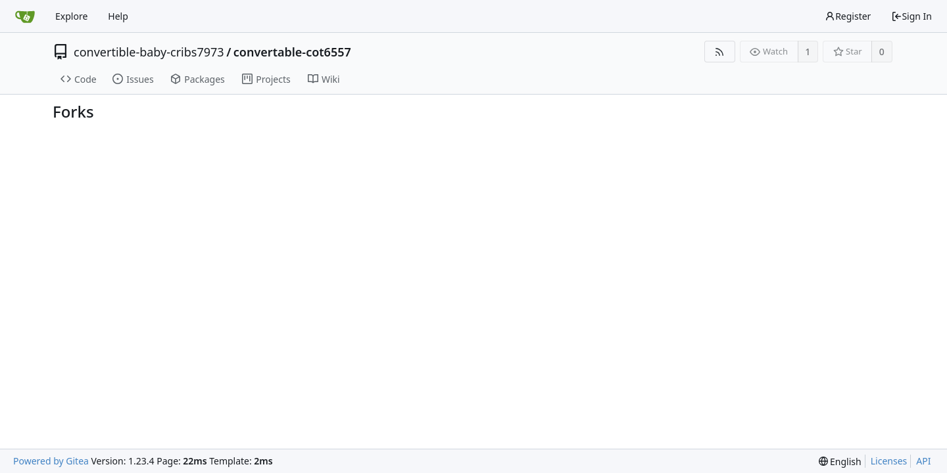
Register (848, 16)
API (923, 461)
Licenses (889, 461)
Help (118, 16)
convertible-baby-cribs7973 (149, 51)
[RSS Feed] (719, 51)
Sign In (911, 16)
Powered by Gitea (51, 461)
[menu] (840, 461)
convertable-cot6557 (292, 51)
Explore (71, 16)
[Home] (25, 16)
